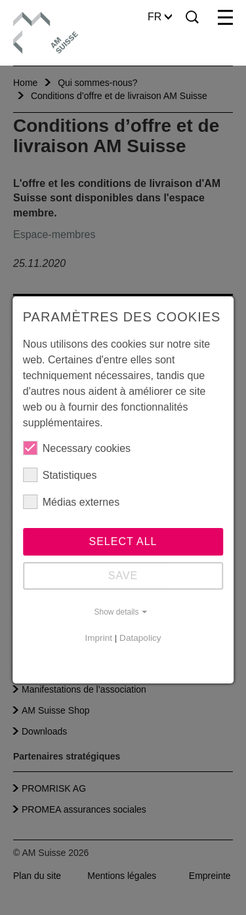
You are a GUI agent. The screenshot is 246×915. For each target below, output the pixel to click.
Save (123, 575)
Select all (123, 541)
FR (160, 16)
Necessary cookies (77, 448)
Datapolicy (140, 638)
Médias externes (71, 502)
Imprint (98, 638)
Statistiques (60, 475)
